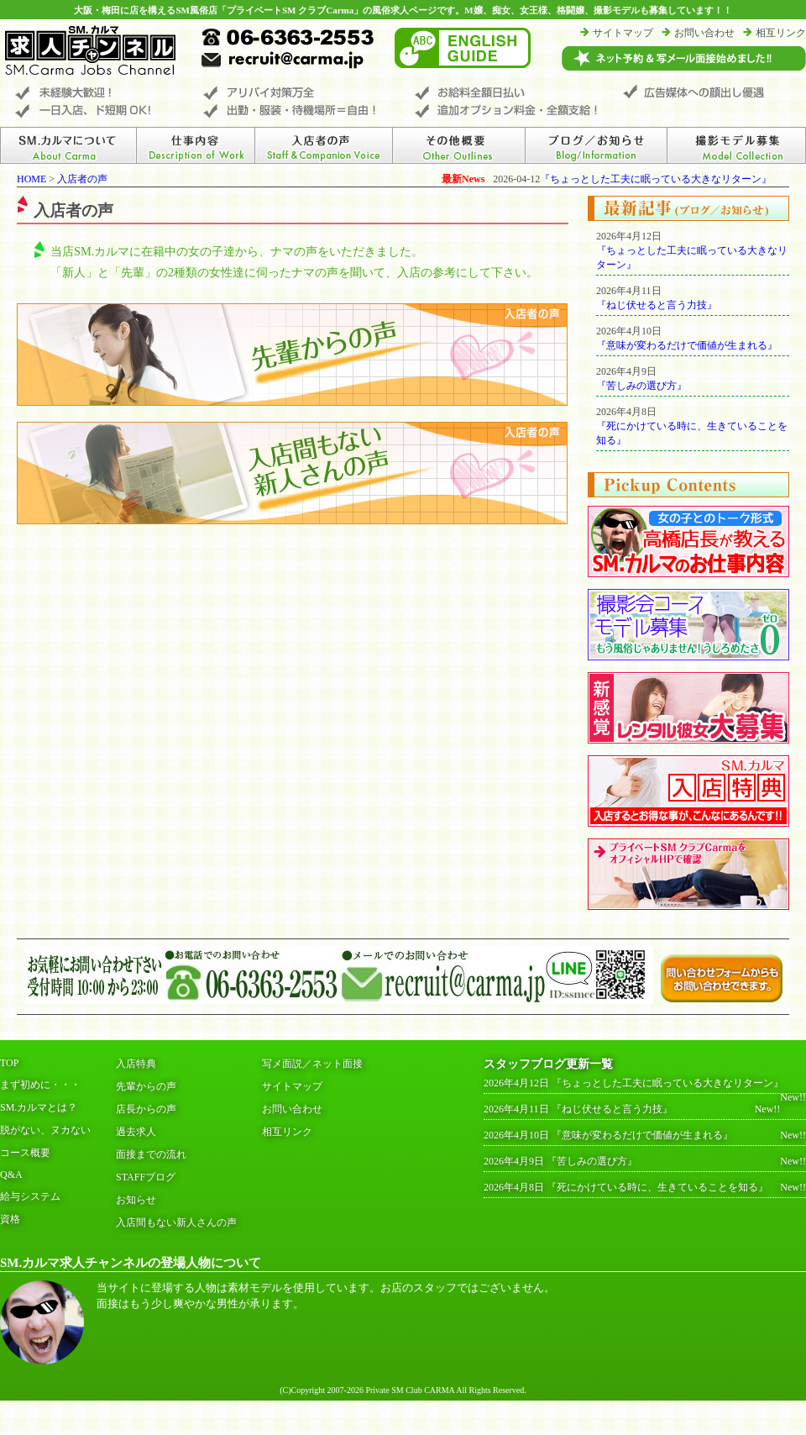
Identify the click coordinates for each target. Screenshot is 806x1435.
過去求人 (136, 1132)
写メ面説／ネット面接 (312, 1064)
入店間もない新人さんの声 (176, 1222)
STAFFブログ (145, 1177)
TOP (9, 1063)
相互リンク (781, 33)
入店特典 (136, 1064)
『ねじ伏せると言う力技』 (656, 305)
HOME (31, 179)
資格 (10, 1219)
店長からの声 (146, 1109)
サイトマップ (623, 33)
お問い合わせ (704, 33)
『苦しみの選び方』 (641, 386)
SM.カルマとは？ (38, 1107)
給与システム (30, 1196)
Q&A (11, 1174)
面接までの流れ (151, 1154)
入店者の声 (82, 179)
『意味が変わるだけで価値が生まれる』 (686, 345)
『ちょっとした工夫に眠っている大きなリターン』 (656, 179)
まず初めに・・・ (40, 1085)
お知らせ (136, 1200)
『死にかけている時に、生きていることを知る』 (657, 1187)
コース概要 (25, 1153)
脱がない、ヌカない (45, 1130)
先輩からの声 (146, 1086)
